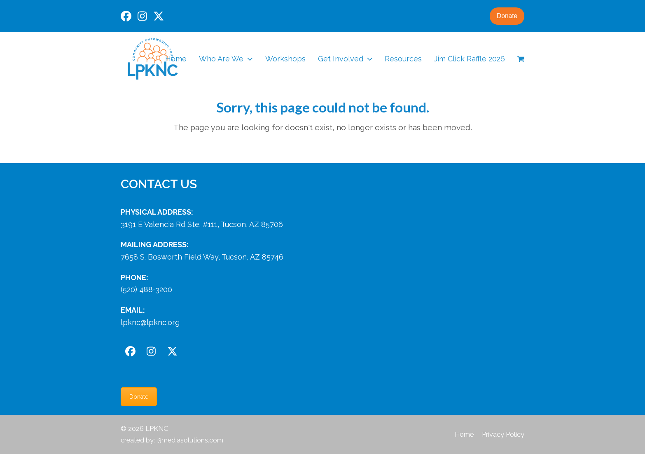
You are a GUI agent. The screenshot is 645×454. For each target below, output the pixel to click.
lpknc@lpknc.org (150, 322)
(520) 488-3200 (146, 289)
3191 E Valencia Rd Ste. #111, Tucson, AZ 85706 (202, 224)
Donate (506, 16)
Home (464, 434)
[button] (520, 59)
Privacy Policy (503, 434)
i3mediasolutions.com (190, 440)
